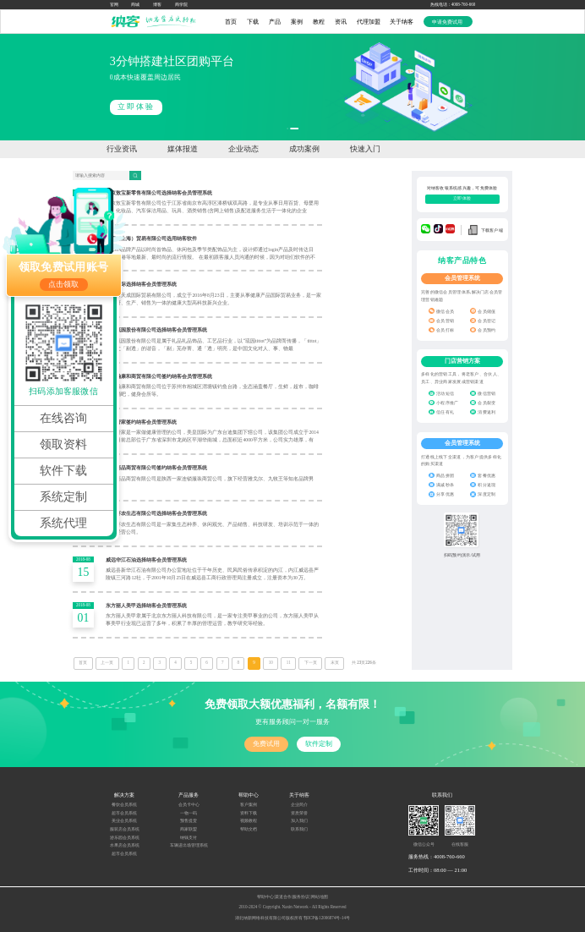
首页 (231, 22)
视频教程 (248, 821)
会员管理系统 (462, 278)
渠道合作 (283, 897)
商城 (135, 5)
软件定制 (318, 744)
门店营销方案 (462, 361)
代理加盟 (368, 22)
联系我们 (299, 829)
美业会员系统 (124, 821)
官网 (114, 5)
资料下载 (248, 813)
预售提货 (188, 821)
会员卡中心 (189, 805)
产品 (275, 22)
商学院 (181, 5)
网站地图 (319, 897)
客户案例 (248, 805)
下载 (253, 22)
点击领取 (63, 284)
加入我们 (299, 821)
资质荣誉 (299, 813)
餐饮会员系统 (124, 805)
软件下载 (64, 470)
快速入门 (365, 149)
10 (271, 663)
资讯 (341, 22)
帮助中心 (265, 897)
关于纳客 (401, 22)
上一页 (107, 663)
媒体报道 (182, 149)
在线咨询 (64, 418)
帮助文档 (248, 829)
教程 (319, 22)
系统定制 (64, 497)
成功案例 (304, 149)
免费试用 (266, 744)
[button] (287, 128)
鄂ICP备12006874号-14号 (326, 918)
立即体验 (331, 106)
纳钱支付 (188, 838)
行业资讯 (122, 149)
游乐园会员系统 (124, 838)
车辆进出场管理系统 (189, 845)
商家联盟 (188, 829)
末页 (335, 663)
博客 (157, 5)
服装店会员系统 (124, 829)
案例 (297, 22)
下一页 (310, 663)
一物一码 (188, 813)
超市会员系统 (124, 813)
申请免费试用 (448, 22)
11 (289, 663)
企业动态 (243, 149)
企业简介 (299, 805)
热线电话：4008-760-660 (453, 5)
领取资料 (64, 444)
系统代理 (64, 523)
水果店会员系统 (124, 845)
